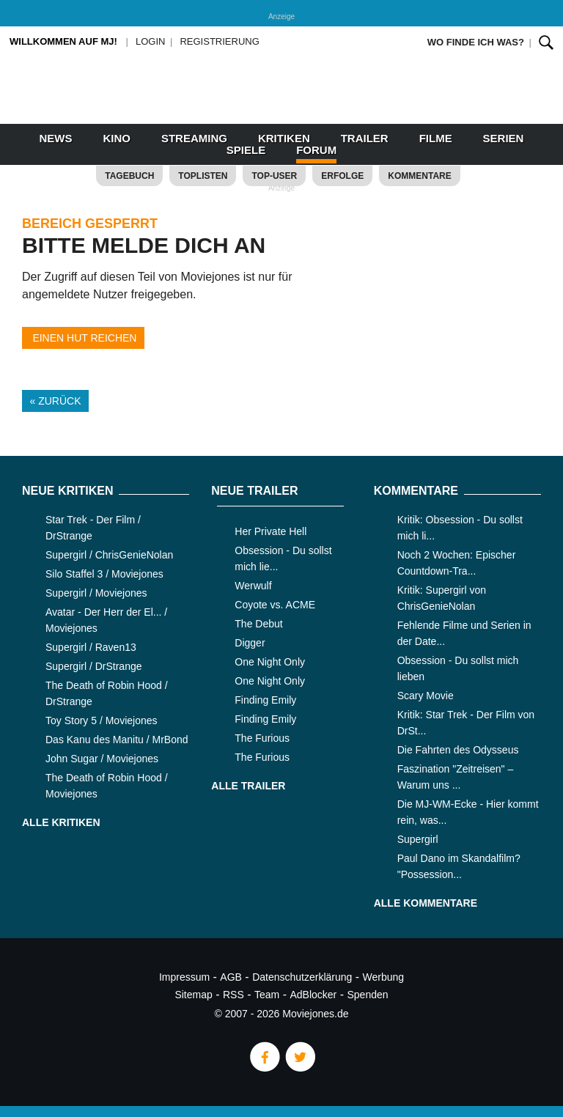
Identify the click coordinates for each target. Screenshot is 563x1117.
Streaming (194, 138)
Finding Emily (265, 700)
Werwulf (253, 585)
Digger (250, 643)
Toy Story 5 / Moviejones (101, 720)
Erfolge (342, 176)
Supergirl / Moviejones (96, 593)
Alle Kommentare (425, 903)
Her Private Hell (270, 531)
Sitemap (193, 994)
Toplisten (202, 176)
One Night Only (270, 662)
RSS (233, 994)
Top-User (274, 176)
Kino (116, 138)
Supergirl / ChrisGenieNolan (109, 555)
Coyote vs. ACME (275, 605)
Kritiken (284, 138)
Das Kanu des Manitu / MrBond (116, 739)
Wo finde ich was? (475, 42)
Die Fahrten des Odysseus (458, 750)
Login (150, 41)
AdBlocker (313, 994)
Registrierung (219, 41)
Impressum (184, 977)
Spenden (368, 994)
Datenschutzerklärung (302, 977)
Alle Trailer (248, 786)
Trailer (365, 138)
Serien (503, 138)
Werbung (384, 977)
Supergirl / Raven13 (90, 647)
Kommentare (419, 176)
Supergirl (417, 839)
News (56, 138)
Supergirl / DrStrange (93, 666)
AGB (231, 977)
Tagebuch (129, 176)
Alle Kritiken (61, 822)
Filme (435, 138)
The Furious (262, 738)
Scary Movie (425, 695)
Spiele (246, 150)
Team (266, 994)
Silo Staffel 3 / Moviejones (104, 574)
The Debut (258, 624)
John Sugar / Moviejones (101, 758)
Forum (316, 150)
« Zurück (55, 401)
